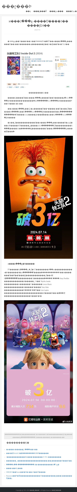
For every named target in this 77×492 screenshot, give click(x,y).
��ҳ (28, 11)
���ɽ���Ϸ (16, 6)
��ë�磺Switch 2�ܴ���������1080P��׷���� (27, 453)
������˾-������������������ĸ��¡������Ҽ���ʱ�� (39, 461)
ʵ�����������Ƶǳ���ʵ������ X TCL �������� (33, 457)
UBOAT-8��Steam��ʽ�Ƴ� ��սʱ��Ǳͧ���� (25, 472)
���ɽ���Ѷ (40, 11)
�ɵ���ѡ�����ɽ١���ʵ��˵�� (22, 449)
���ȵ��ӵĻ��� (14, 468)
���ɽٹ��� (56, 11)
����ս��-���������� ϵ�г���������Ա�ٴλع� (32, 465)
